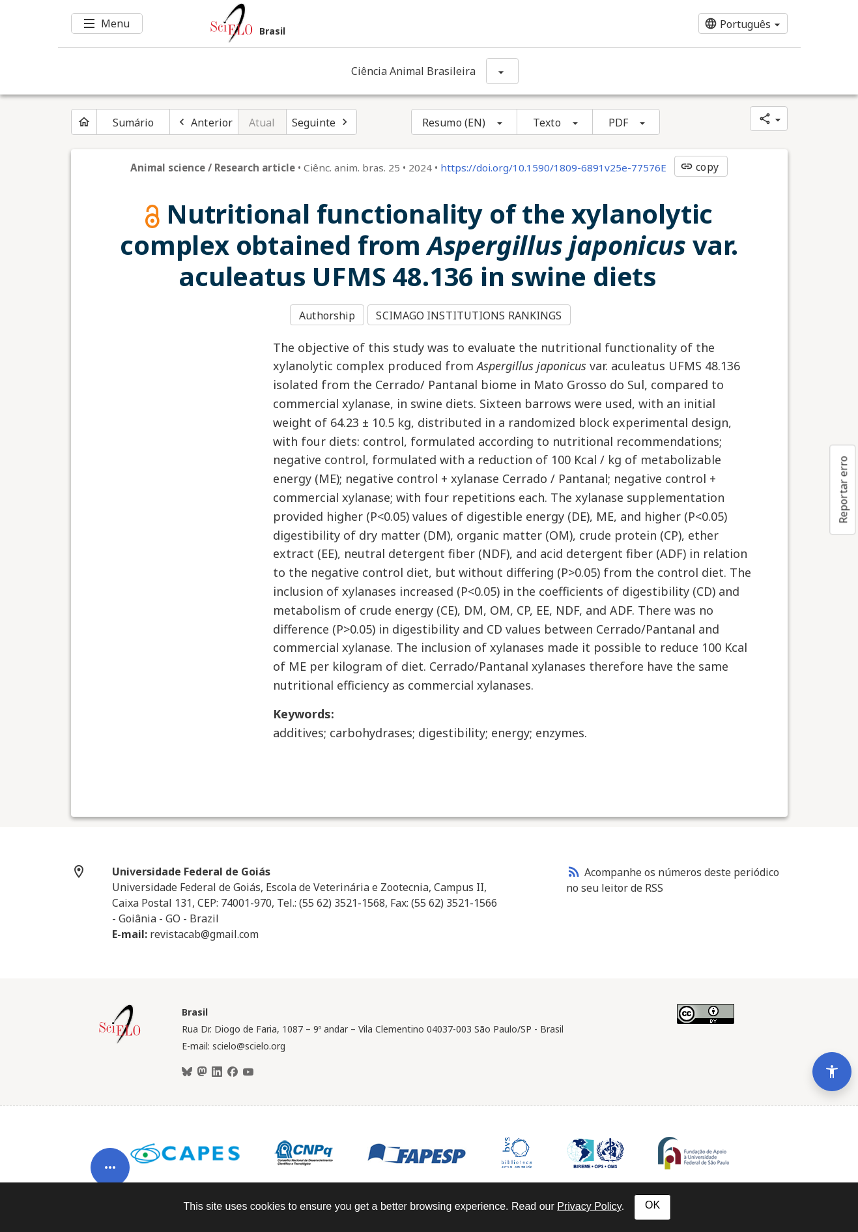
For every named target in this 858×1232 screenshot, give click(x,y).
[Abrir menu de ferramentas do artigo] (110, 1124)
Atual (262, 122)
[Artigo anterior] (203, 122)
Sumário (133, 122)
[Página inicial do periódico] (84, 122)
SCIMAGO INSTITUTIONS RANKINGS (472, 313)
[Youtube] (248, 1067)
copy (699, 167)
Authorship (327, 313)
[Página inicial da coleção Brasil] (120, 1036)
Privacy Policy (589, 1206)
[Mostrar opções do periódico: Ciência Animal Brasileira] (502, 71)
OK (652, 1204)
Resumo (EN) (453, 122)
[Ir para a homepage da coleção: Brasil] (367, 23)
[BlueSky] (187, 1067)
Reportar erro (843, 489)
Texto (547, 122)
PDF (618, 122)
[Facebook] (232, 1067)
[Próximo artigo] (322, 122)
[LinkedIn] (217, 1067)
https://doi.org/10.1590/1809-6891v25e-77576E (553, 167)
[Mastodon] (202, 1067)
